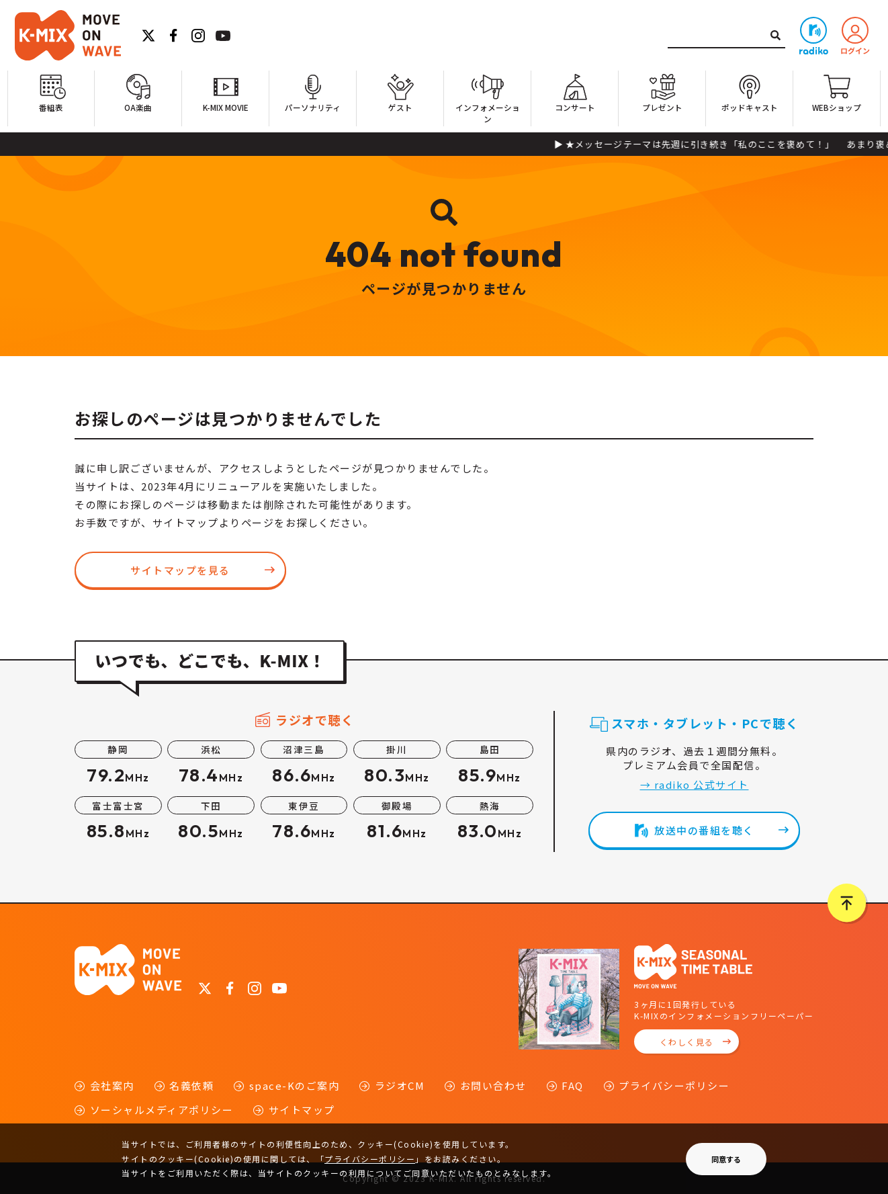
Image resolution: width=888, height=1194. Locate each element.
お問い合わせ (493, 1085)
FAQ (573, 1085)
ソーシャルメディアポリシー (162, 1110)
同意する (726, 1159)
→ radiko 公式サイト (694, 784)
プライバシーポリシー (674, 1085)
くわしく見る (687, 1042)
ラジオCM (400, 1085)
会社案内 (112, 1085)
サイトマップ (302, 1110)
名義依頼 (191, 1085)
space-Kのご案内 (294, 1085)
